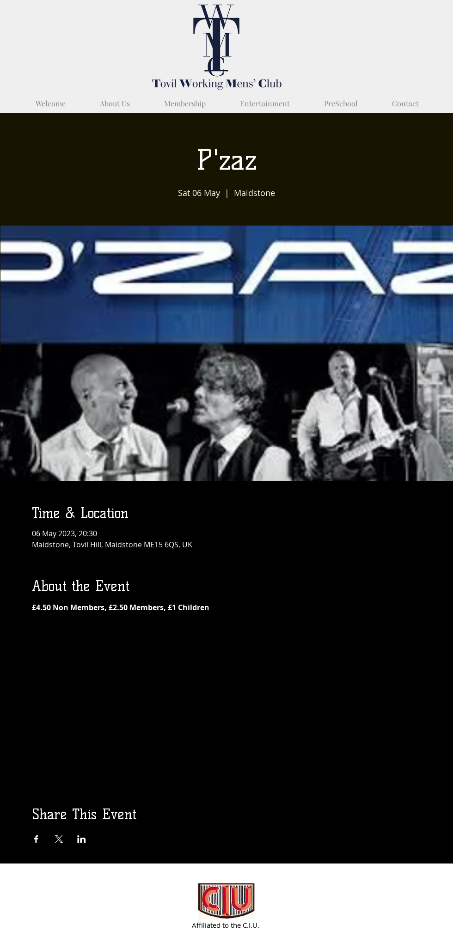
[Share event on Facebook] (36, 839)
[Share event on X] (59, 839)
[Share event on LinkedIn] (81, 839)
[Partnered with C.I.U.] (227, 901)
